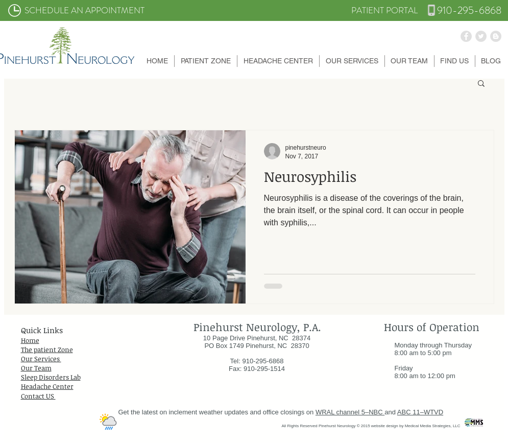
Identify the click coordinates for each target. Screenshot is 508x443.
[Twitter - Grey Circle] (481, 36)
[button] (205, 61)
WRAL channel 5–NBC (350, 412)
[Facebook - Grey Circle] (466, 36)
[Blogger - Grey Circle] (495, 36)
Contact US (38, 396)
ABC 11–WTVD (420, 412)
